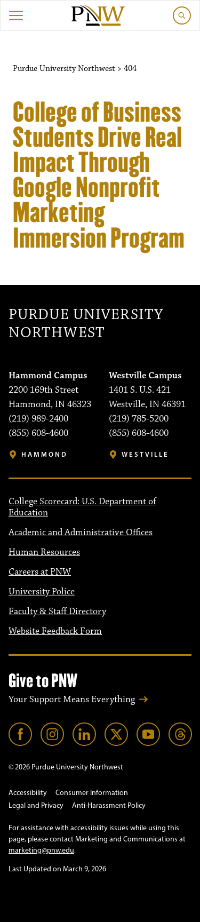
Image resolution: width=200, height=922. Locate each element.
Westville (145, 454)
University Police (42, 592)
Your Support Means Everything (72, 699)
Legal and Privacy (36, 805)
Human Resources (44, 552)
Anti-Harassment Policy (109, 805)
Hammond (44, 454)
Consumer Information (91, 792)
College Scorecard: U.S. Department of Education (82, 507)
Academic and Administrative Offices (81, 532)
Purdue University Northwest (86, 324)
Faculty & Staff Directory (57, 611)
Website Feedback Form (55, 631)
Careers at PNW (40, 572)
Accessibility (28, 792)
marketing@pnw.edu (41, 850)
